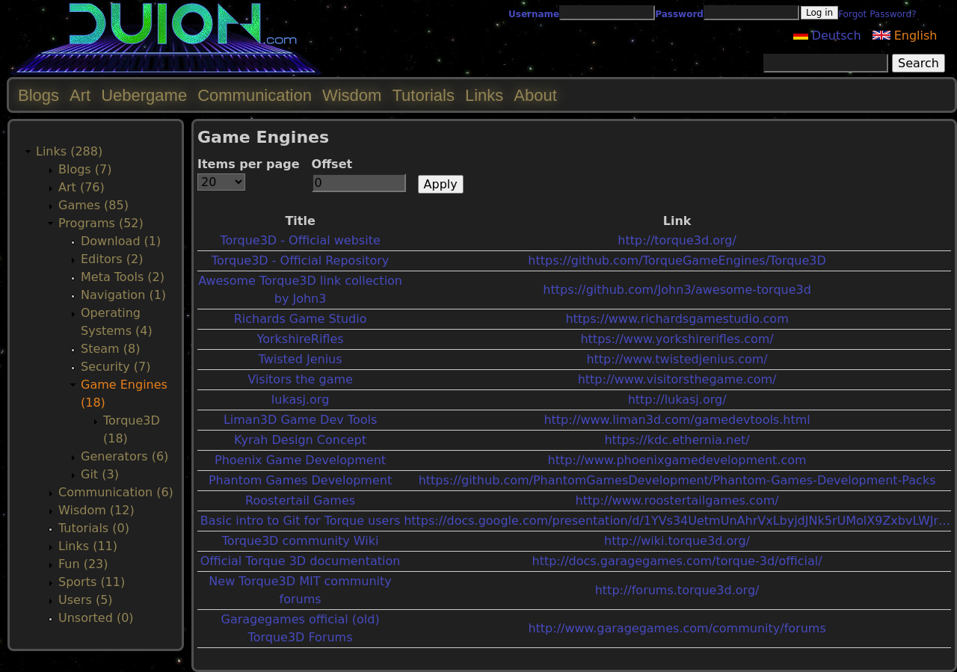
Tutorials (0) (93, 528)
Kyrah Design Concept (300, 440)
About (535, 95)
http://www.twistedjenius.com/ (676, 359)
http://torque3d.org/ (677, 240)
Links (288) (69, 151)
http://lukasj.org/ (677, 399)
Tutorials (423, 95)
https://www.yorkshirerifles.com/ (676, 339)
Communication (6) (115, 492)
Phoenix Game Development (300, 460)
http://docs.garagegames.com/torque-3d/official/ (677, 561)
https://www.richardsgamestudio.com (676, 319)
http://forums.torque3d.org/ (677, 590)
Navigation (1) (123, 295)
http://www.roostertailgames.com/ (677, 500)
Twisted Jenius (300, 359)
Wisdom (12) (96, 510)
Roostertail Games (300, 500)
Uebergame (144, 95)
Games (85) (93, 205)
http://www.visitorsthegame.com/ (677, 379)
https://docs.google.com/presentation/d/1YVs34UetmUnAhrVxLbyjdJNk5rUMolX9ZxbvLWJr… (677, 521)
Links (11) (87, 546)
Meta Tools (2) (122, 277)
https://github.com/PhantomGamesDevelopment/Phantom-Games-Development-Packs (677, 480)
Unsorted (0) (96, 618)
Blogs (38, 95)
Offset (332, 164)
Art (80, 95)
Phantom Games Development (300, 480)
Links (484, 95)
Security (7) (115, 367)
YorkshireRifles (300, 339)
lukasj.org (300, 399)
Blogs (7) (84, 169)
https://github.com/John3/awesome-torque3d (677, 290)
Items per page (248, 164)
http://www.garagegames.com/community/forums (676, 628)
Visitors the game (300, 379)
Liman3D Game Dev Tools (300, 420)
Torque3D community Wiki (300, 541)
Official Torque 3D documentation (300, 561)
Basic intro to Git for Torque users (300, 521)
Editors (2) (112, 259)
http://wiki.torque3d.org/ (677, 541)
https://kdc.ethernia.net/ (676, 440)
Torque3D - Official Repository (300, 260)
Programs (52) (101, 223)
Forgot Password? (877, 14)
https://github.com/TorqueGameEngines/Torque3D (677, 260)
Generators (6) (124, 456)
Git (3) (100, 474)
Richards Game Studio (300, 319)
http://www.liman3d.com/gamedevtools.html (677, 420)
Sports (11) (91, 582)
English (905, 35)
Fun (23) (83, 564)
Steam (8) (110, 349)
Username (533, 14)
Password (679, 14)
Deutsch (827, 35)
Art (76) (81, 187)
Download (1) (121, 241)
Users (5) (85, 600)
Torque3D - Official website (300, 240)
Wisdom (351, 95)
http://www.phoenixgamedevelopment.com (677, 460)
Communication (254, 95)
